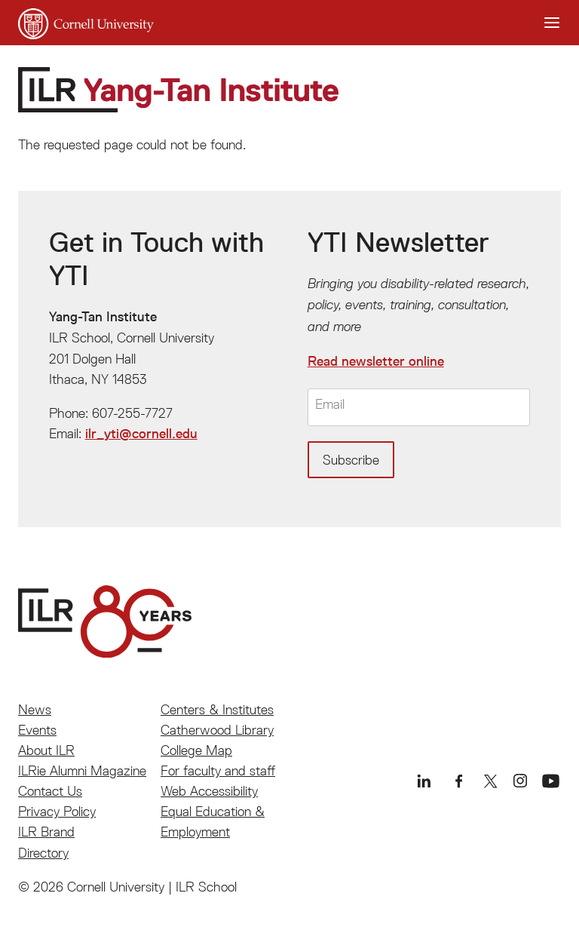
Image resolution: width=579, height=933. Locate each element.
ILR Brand (46, 831)
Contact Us (50, 790)
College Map (196, 750)
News (34, 709)
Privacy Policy (57, 811)
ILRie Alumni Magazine (82, 770)
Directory (43, 852)
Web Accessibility (209, 790)
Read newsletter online (376, 361)
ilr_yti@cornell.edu (141, 433)
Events (37, 729)
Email (330, 405)
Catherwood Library (217, 729)
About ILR (46, 750)
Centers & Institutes (217, 709)
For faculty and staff (218, 770)
